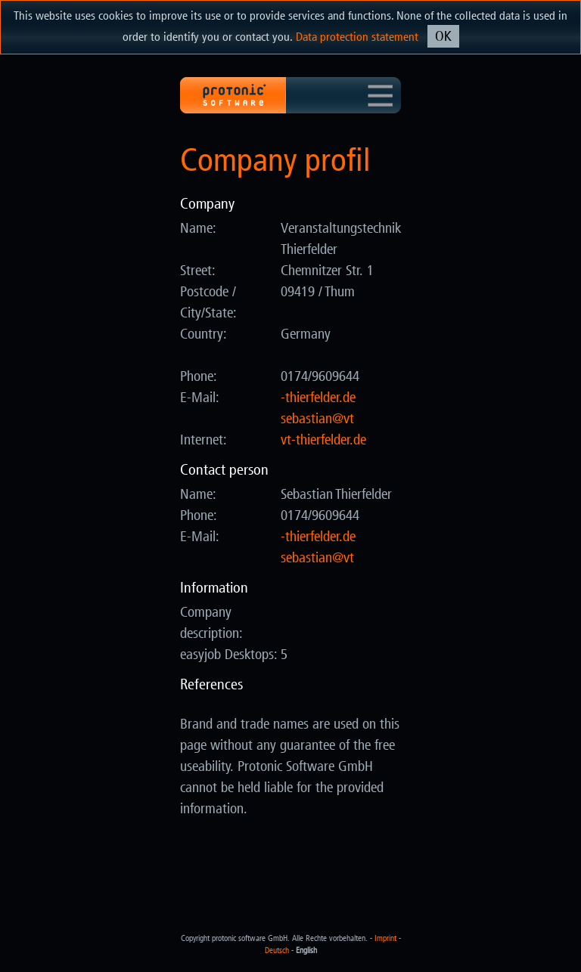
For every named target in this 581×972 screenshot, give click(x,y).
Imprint (385, 938)
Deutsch (277, 950)
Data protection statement (357, 36)
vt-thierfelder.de (323, 440)
